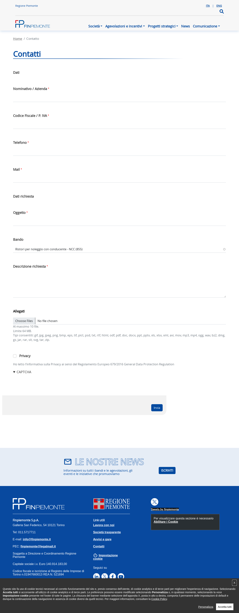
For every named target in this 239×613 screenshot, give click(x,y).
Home (17, 38)
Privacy (24, 356)
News (185, 26)
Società (94, 26)
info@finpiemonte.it (37, 539)
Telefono (20, 142)
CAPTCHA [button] (24, 372)
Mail (16, 169)
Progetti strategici (162, 26)
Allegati (19, 311)
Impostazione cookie (105, 557)
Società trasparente (107, 532)
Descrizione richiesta (29, 266)
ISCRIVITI (167, 470)
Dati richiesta (23, 196)
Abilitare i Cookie (166, 521)
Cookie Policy (159, 603)
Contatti (98, 546)
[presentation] (41, 381)
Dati (16, 72)
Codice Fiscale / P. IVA (30, 115)
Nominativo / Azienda (30, 88)
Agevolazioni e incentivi (123, 26)
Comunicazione (205, 26)
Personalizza (205, 611)
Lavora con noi (103, 525)
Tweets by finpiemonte (165, 509)
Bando (18, 239)
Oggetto (19, 212)
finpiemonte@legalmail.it (38, 546)
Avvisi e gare (102, 539)
